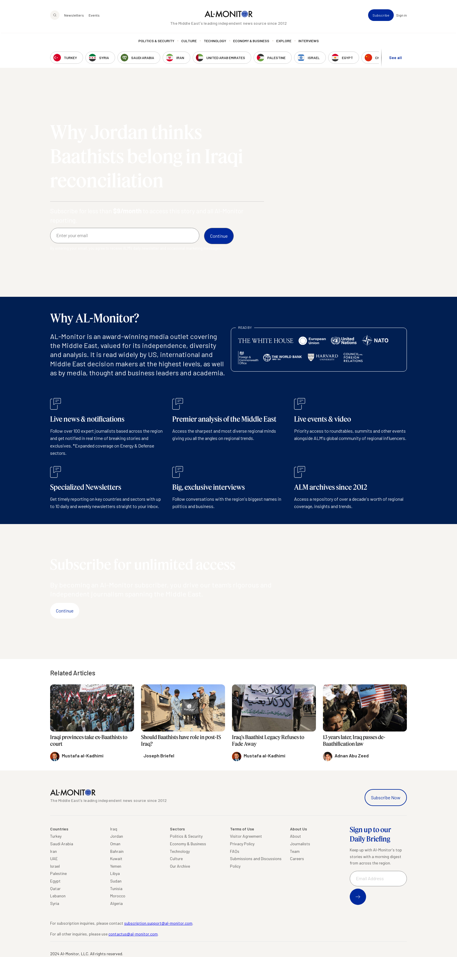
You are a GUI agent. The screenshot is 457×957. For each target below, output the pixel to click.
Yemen (115, 866)
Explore (283, 42)
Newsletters (74, 16)
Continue (64, 610)
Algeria (116, 903)
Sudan (116, 880)
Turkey (55, 836)
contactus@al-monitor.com (133, 933)
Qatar (55, 888)
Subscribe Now (385, 797)
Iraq (113, 828)
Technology (215, 42)
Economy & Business (251, 42)
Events (94, 16)
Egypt (55, 880)
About (295, 836)
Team (295, 851)
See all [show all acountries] (395, 58)
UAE (54, 858)
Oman (115, 843)
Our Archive (180, 866)
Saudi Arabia (61, 843)
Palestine (58, 873)
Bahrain (117, 851)
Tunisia (116, 888)
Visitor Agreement (246, 836)
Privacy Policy (242, 843)
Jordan (116, 836)
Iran (53, 851)
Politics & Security (156, 42)
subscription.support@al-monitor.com (158, 923)
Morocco (117, 895)
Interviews (308, 42)
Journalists (300, 843)
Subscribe (380, 16)
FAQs (234, 851)
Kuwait (116, 858)
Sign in (401, 16)
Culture (189, 42)
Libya (115, 873)
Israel (55, 866)
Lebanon (58, 895)
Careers (297, 858)
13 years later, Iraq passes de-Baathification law (354, 740)
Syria (54, 903)
